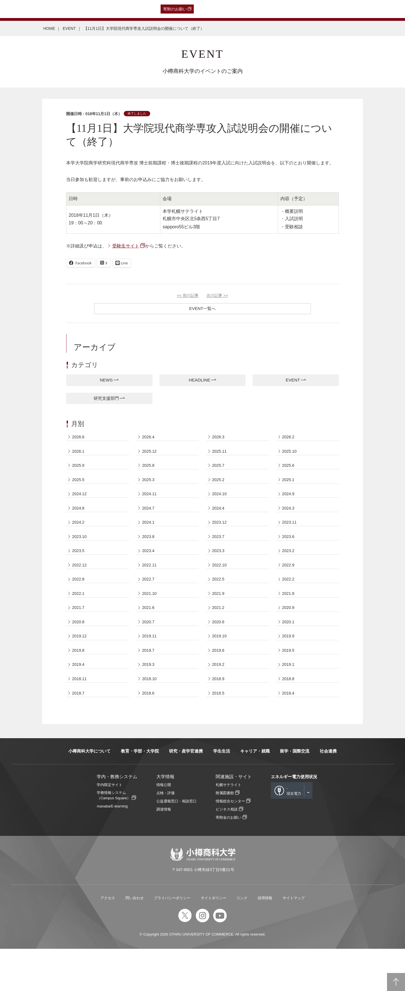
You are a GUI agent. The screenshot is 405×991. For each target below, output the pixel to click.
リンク (242, 940)
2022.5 (219, 603)
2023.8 (149, 554)
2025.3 (149, 489)
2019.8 (79, 685)
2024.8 (79, 521)
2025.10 (290, 456)
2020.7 (149, 652)
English (128, 9)
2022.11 (150, 587)
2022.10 (220, 587)
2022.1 (79, 619)
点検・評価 (165, 835)
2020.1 (289, 652)
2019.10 (220, 668)
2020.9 (289, 636)
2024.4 (219, 521)
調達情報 (163, 851)
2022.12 (80, 587)
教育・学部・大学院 (140, 793)
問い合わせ (134, 940)
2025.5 (79, 489)
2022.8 (79, 603)
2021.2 (219, 636)
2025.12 (150, 456)
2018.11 (80, 717)
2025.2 (219, 489)
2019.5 (289, 685)
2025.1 (289, 489)
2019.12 (80, 668)
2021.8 (289, 619)
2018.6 (149, 734)
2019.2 (219, 701)
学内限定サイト (109, 827)
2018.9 (219, 717)
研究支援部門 (106, 400)
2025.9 (79, 472)
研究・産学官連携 (186, 793)
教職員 (112, 9)
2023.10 (80, 554)
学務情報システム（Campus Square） (113, 837)
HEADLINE (199, 380)
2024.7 (149, 521)
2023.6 (289, 554)
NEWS (106, 380)
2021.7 (79, 636)
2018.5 (219, 734)
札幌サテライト (228, 827)
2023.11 (290, 538)
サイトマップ (294, 940)
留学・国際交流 (294, 793)
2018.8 (289, 717)
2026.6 (79, 440)
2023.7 (219, 554)
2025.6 (289, 472)
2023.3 (219, 570)
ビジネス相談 (227, 851)
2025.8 (149, 472)
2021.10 (150, 619)
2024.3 (289, 521)
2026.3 (219, 440)
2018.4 (289, 734)
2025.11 (220, 456)
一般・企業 (58, 9)
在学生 (95, 9)
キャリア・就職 (255, 793)
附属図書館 (225, 835)
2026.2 (289, 440)
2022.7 (149, 603)
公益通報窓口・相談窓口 (176, 843)
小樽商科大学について (89, 793)
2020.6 (219, 652)
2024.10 (220, 505)
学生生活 (221, 793)
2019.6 (219, 685)
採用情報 (265, 940)
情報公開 (163, 827)
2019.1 (289, 701)
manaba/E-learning (112, 848)
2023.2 (289, 570)
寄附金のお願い (228, 860)
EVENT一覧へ (202, 308)
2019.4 (79, 701)
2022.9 (289, 587)
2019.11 (150, 668)
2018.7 (79, 734)
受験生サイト (125, 246)
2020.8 (79, 652)
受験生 (16, 9)
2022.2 (289, 603)
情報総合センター (230, 843)
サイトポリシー (213, 940)
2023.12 (220, 538)
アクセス (107, 940)
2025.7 (219, 472)
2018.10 (150, 717)
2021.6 (149, 636)
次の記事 (217, 295)
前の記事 (188, 295)
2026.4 (149, 440)
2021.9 (219, 619)
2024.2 (79, 538)
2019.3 (149, 701)
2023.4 (149, 570)
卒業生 (38, 9)
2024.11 (150, 505)
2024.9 (289, 505)
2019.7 (149, 685)
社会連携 (328, 793)
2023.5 (79, 570)
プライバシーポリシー (172, 940)
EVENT (69, 28)
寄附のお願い (175, 9)
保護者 (79, 9)
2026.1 (79, 456)
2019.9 (289, 668)
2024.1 (149, 538)
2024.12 (80, 505)
